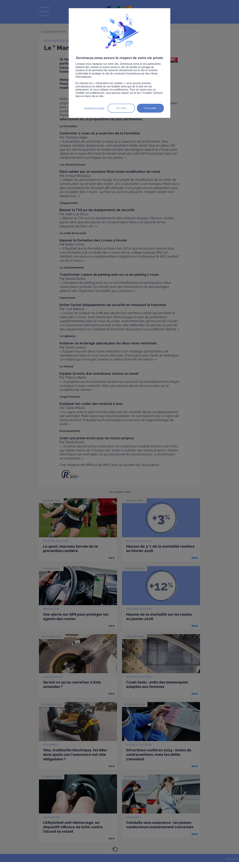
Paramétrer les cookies (94, 108)
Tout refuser (121, 108)
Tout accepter (150, 108)
